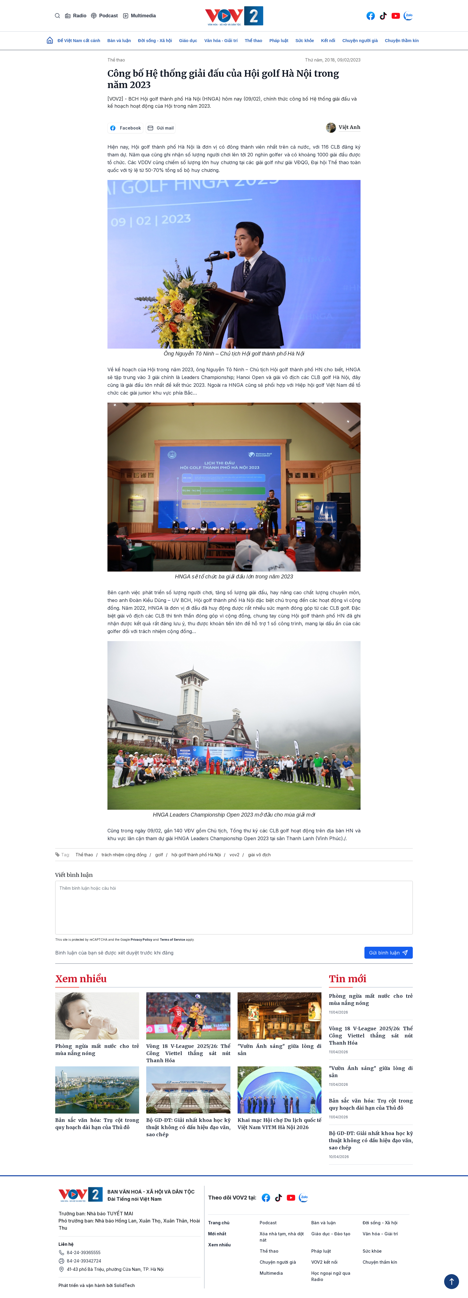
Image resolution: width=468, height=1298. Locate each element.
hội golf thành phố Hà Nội (196, 854)
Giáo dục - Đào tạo (330, 1233)
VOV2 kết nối (324, 1262)
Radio (75, 16)
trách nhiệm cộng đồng (124, 854)
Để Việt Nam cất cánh (79, 40)
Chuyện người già (360, 40)
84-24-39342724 (84, 1260)
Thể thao (253, 40)
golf (159, 854)
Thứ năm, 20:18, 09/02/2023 (333, 59)
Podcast (104, 16)
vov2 (234, 854)
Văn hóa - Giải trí (221, 40)
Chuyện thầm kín (402, 40)
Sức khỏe (304, 40)
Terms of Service (172, 939)
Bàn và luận (119, 40)
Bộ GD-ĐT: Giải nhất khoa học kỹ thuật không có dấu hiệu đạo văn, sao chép (371, 1140)
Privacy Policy (141, 939)
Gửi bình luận (388, 953)
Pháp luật (279, 40)
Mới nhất (217, 1233)
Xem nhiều (219, 1244)
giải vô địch (259, 854)
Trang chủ (219, 1222)
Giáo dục (188, 40)
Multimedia (139, 16)
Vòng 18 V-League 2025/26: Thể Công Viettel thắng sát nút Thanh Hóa (371, 1036)
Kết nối (328, 40)
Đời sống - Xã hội (155, 40)
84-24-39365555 (84, 1252)
